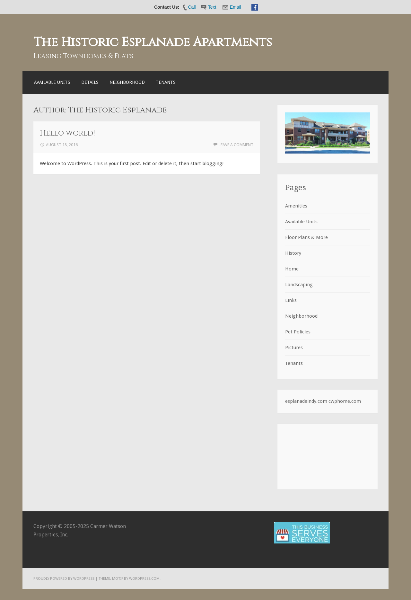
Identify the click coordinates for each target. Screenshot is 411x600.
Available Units (52, 82)
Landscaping (299, 284)
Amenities (296, 206)
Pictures (294, 347)
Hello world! (67, 133)
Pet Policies (297, 332)
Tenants (166, 82)
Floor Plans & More (306, 237)
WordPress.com (144, 578)
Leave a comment (236, 144)
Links (291, 300)
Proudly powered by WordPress (63, 578)
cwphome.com (344, 401)
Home (292, 269)
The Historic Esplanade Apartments (152, 42)
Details (90, 82)
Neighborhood (127, 82)
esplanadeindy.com (306, 401)
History (293, 253)
